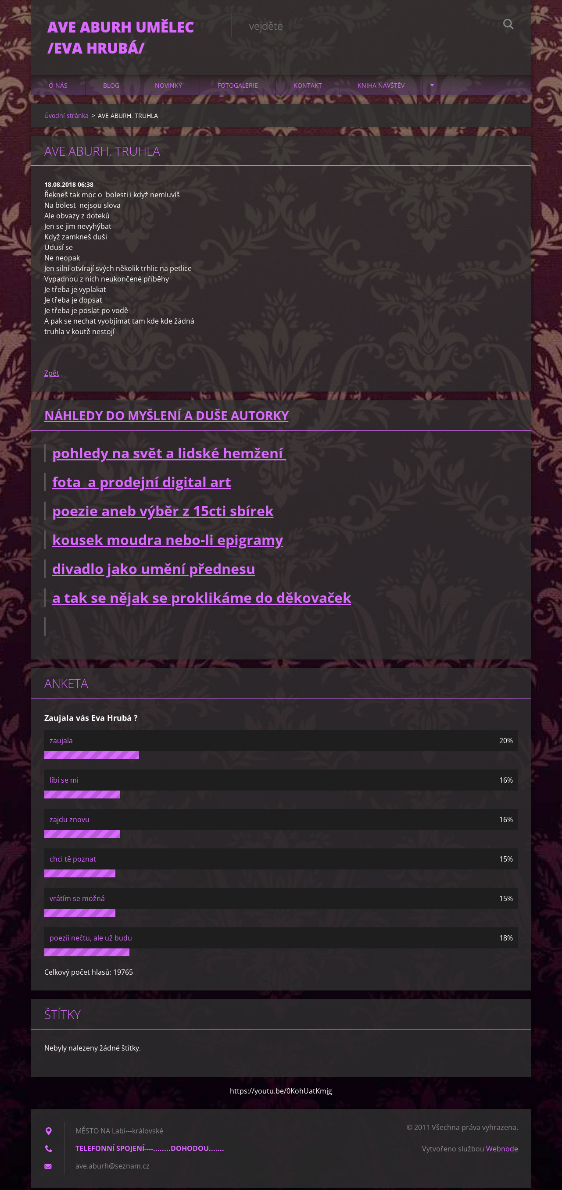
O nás (58, 87)
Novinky (168, 87)
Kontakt (308, 87)
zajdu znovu (69, 822)
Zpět (51, 376)
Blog (111, 87)
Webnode (502, 1151)
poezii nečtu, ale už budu (91, 940)
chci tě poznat (73, 861)
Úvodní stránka (66, 118)
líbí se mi (64, 782)
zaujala (61, 743)
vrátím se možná (77, 900)
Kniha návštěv (381, 87)
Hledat (508, 25)
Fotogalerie (238, 87)
